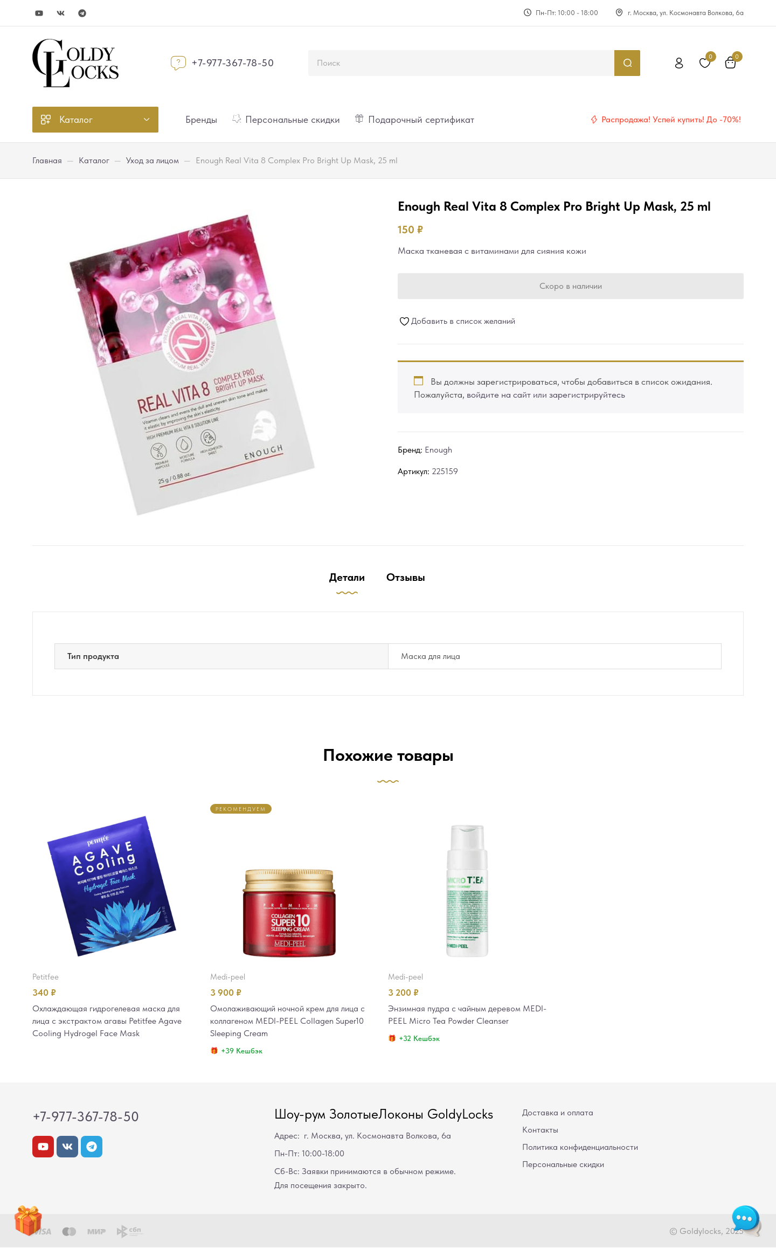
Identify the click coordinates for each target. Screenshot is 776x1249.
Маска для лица (430, 656)
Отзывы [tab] (405, 577)
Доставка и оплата (557, 1114)
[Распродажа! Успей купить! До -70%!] (594, 119)
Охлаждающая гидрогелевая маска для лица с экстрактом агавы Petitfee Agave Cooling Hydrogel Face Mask (110, 1021)
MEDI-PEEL (227, 977)
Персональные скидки (563, 1166)
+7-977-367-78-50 (232, 63)
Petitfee (45, 977)
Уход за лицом (152, 160)
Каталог (94, 160)
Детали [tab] (347, 577)
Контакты (540, 1131)
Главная (47, 160)
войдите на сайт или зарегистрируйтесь (546, 394)
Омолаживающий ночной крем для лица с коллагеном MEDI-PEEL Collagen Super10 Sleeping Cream (289, 1021)
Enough (438, 450)
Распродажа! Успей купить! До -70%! (671, 119)
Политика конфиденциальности (580, 1148)
